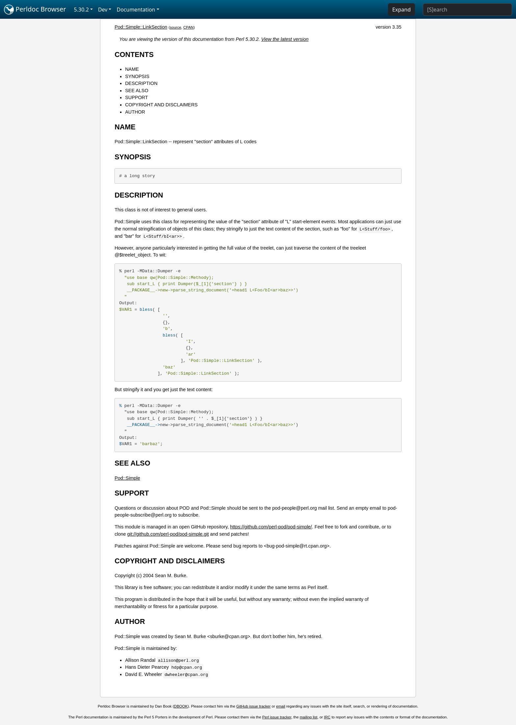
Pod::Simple (127, 478)
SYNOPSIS (137, 76)
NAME (132, 69)
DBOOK (181, 706)
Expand (401, 9)
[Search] (467, 9)
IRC (327, 717)
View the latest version (285, 39)
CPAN (188, 27)
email (280, 706)
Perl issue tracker (276, 717)
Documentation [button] (135, 9)
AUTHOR (135, 112)
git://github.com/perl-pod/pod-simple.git (168, 534)
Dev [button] (103, 9)
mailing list (309, 717)
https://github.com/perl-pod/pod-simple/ (271, 526)
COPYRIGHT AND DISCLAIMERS (161, 104)
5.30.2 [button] (81, 9)
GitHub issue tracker (253, 706)
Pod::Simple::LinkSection (141, 27)
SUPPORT (136, 97)
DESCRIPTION (141, 83)
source (175, 27)
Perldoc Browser (35, 9)
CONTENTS (134, 54)
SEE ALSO (136, 90)
